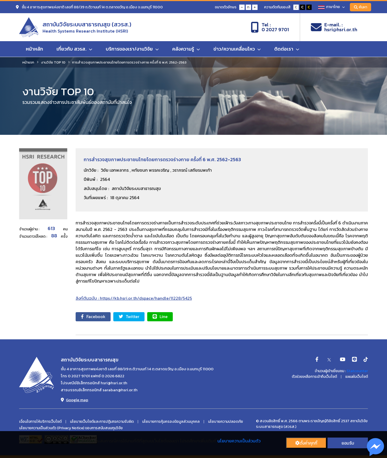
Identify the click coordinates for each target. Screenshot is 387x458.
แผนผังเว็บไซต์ (356, 377)
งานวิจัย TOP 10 (53, 62)
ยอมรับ (348, 443)
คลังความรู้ (186, 49)
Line (160, 316)
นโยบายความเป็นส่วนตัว (239, 441)
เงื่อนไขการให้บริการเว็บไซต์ (40, 421)
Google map (74, 400)
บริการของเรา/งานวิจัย (132, 49)
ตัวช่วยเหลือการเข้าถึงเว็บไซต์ (314, 377)
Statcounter (357, 371)
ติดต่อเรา (286, 49)
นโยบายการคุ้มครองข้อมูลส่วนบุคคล (171, 421)
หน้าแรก (28, 62)
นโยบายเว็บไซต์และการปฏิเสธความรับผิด (102, 421)
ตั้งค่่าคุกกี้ (306, 443)
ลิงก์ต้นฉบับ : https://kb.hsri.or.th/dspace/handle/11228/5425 (134, 298)
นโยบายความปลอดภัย (225, 421)
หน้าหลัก (34, 49)
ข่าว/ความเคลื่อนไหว (237, 49)
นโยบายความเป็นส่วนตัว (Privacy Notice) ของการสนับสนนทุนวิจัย (71, 428)
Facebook (93, 316)
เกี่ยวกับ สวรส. (74, 49)
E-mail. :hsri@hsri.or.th (334, 27)
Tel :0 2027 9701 (270, 27)
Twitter (129, 316)
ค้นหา (360, 7)
